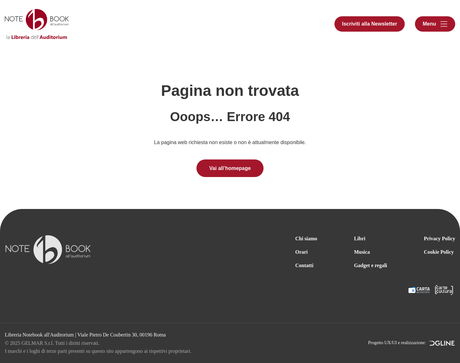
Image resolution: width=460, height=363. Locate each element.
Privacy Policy (439, 238)
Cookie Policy (439, 252)
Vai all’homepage (230, 168)
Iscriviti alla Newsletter (369, 24)
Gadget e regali (370, 265)
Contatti (304, 265)
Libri (359, 238)
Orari (301, 252)
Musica (362, 252)
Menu (429, 24)
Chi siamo (306, 238)
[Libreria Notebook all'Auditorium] (37, 24)
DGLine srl (442, 344)
